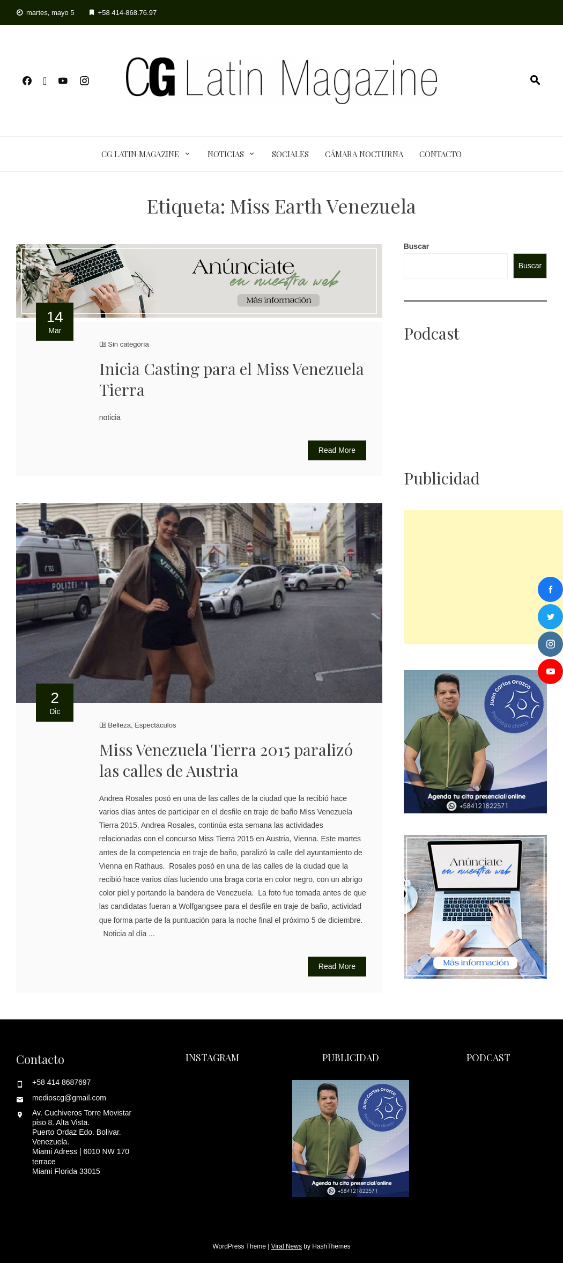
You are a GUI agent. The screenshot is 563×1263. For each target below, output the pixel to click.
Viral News (286, 1246)
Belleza (119, 725)
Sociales (290, 154)
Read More (336, 450)
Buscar (416, 246)
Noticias (226, 154)
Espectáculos (155, 725)
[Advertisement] (483, 577)
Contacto (440, 154)
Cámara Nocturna (364, 154)
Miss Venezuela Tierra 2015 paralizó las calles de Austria (226, 760)
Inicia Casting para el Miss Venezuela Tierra (231, 379)
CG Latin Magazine (140, 154)
